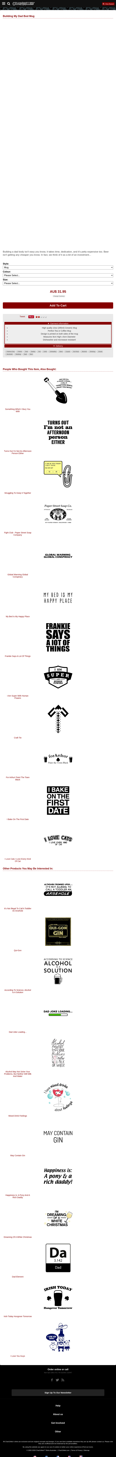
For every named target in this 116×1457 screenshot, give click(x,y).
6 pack (68, 351)
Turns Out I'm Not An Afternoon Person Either (17, 452)
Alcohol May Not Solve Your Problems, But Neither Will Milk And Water (17, 1074)
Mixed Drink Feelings (18, 1116)
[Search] (10, 3)
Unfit (45, 351)
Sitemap (86, 1450)
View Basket (109, 4)
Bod (31, 354)
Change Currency (58, 296)
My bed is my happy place (18, 616)
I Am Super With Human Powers (17, 697)
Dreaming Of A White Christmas (18, 1237)
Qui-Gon (18, 950)
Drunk (100, 351)
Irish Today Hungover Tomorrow (18, 1316)
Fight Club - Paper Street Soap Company (17, 534)
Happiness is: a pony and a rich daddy (18, 1196)
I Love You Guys (17, 1356)
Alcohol (84, 351)
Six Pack (76, 351)
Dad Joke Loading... (18, 1032)
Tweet (22, 316)
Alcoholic (9, 354)
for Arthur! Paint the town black (17, 778)
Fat (39, 351)
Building (18, 354)
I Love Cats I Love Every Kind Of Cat (18, 860)
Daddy (33, 351)
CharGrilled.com (63, 1450)
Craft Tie (18, 738)
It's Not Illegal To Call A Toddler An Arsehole (17, 909)
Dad (26, 351)
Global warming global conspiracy (18, 575)
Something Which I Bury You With (17, 410)
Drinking (92, 351)
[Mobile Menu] (3, 3)
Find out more (87, 1447)
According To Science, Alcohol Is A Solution (17, 991)
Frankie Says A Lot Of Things (17, 656)
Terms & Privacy (76, 1450)
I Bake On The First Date (18, 819)
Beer (61, 351)
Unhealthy (53, 351)
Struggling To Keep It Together (17, 493)
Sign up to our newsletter (58, 1392)
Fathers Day (10, 351)
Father (20, 351)
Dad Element (18, 1277)
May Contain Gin (17, 1155)
